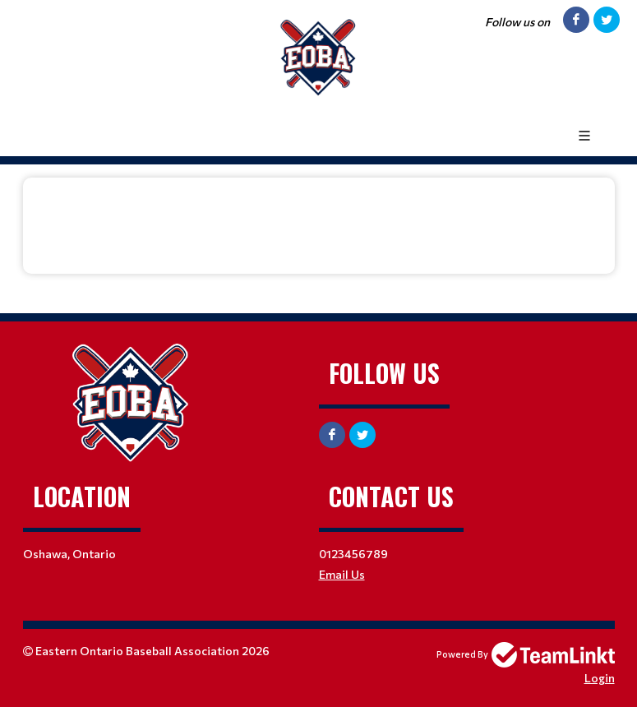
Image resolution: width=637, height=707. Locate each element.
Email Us (342, 574)
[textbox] (319, 214)
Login (599, 678)
